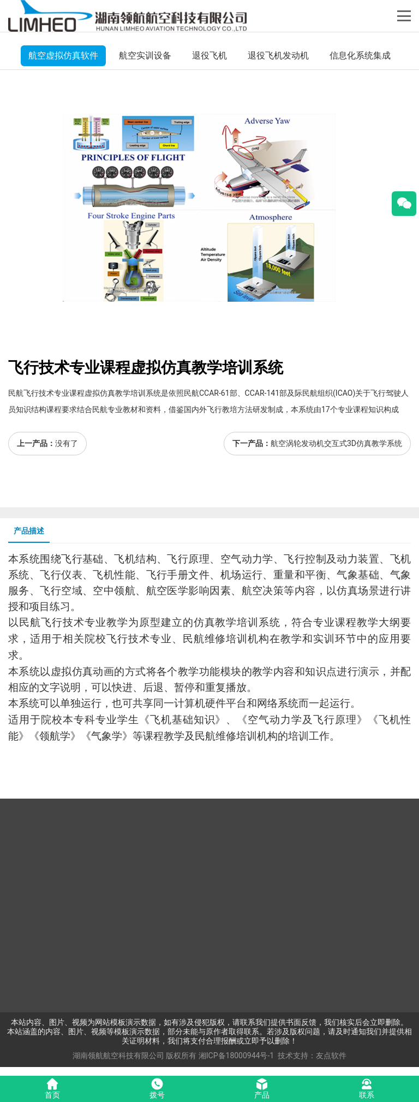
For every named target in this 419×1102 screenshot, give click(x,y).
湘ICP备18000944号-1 (236, 1055)
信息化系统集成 (360, 55)
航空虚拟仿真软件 (63, 55)
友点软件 (331, 1055)
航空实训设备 (145, 55)
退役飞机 (209, 55)
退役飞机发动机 (278, 55)
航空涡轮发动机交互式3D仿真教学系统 (336, 443)
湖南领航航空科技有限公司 (118, 1055)
